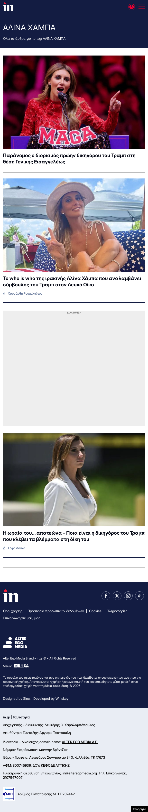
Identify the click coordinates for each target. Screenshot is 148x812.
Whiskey (62, 698)
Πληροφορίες (117, 611)
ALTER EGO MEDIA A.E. (80, 742)
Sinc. (26, 698)
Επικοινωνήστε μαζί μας (21, 618)
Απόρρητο (139, 809)
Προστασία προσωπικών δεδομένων (56, 611)
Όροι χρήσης (12, 611)
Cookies (95, 611)
